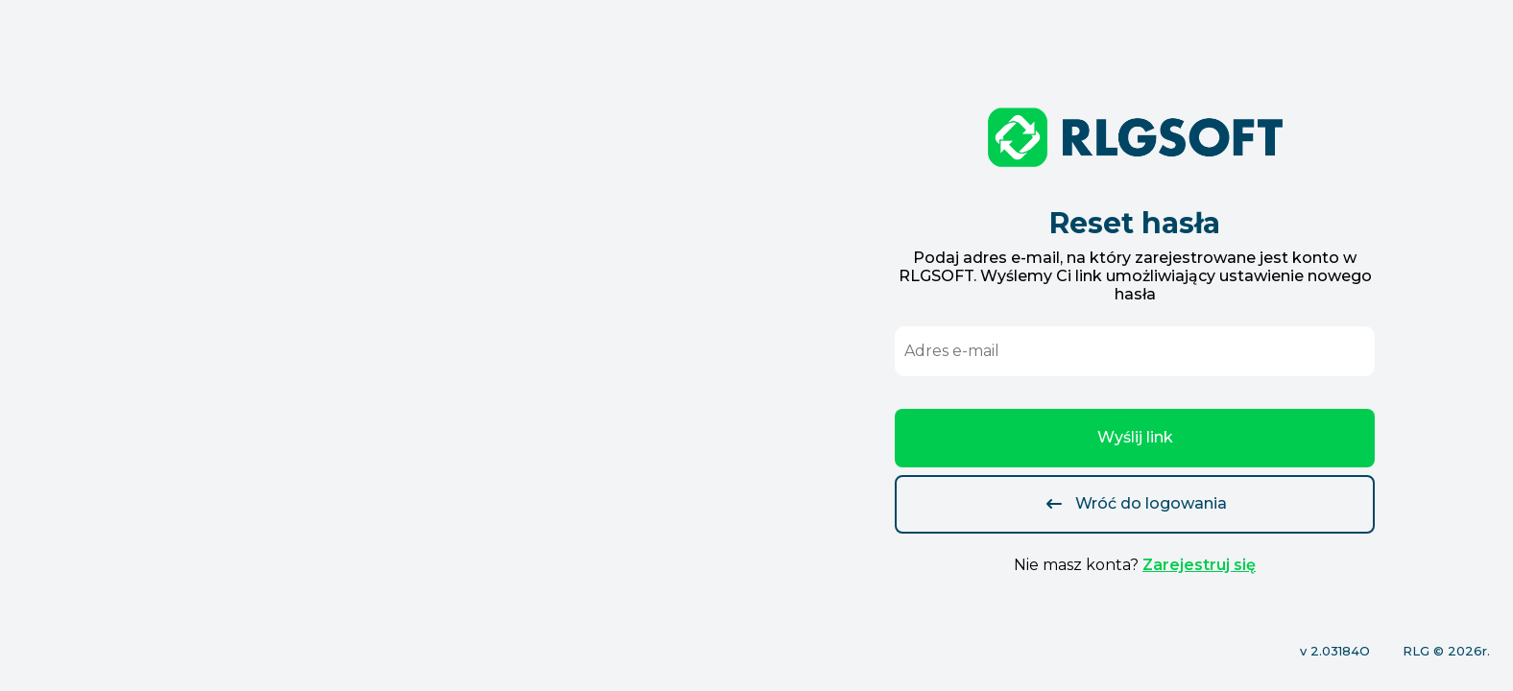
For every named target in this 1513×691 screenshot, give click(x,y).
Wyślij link (1135, 437)
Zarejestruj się (1199, 565)
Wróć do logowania (1135, 503)
